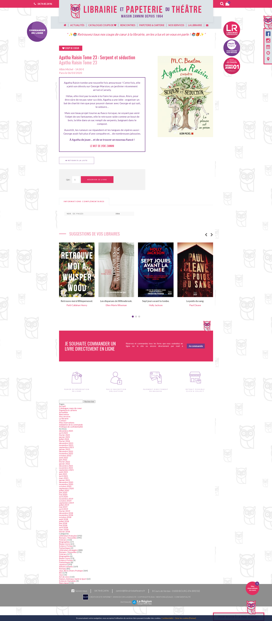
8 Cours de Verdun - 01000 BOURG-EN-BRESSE (176, 591)
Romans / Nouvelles (68, 537)
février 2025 (64, 435)
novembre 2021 (66, 468)
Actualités (77, 25)
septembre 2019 (66, 503)
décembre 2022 (66, 451)
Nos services (176, 25)
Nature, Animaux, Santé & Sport (73, 579)
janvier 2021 (64, 480)
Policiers (63, 540)
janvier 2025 (64, 437)
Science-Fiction (66, 546)
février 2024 (64, 441)
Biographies (64, 542)
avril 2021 (63, 476)
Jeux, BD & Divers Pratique (71, 570)
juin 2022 (63, 459)
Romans (62, 568)
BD (60, 572)
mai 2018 (63, 525)
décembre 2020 (66, 482)
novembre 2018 (66, 515)
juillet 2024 (64, 439)
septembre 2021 (66, 470)
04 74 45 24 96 (45, 3)
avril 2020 (63, 496)
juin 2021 (63, 474)
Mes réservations (66, 422)
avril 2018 (63, 527)
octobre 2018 (65, 517)
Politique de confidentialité (71, 426)
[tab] (84, 201)
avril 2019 (63, 509)
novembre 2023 (66, 445)
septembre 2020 (66, 488)
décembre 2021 (66, 465)
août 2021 (63, 472)
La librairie (195, 25)
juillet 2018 (64, 521)
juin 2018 (63, 523)
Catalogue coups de (102, 25)
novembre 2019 (66, 498)
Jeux (61, 574)
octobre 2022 (65, 455)
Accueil (62, 406)
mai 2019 (63, 507)
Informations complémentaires (84, 201)
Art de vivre (64, 577)
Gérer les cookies (182, 618)
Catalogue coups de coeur (70, 408)
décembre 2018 (66, 513)
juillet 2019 (64, 505)
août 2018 (63, 519)
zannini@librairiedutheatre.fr (130, 590)
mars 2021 (63, 478)
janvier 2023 (64, 449)
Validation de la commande (71, 424)
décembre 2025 (66, 431)
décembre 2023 (66, 443)
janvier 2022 (64, 463)
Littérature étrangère (68, 550)
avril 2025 (63, 433)
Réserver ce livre (97, 179)
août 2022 (63, 457)
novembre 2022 (66, 453)
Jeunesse (63, 564)
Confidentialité (182, 597)
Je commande (196, 346)
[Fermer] (192, 618)
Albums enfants (66, 566)
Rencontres (127, 25)
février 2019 (64, 511)
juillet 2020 (64, 490)
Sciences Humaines (67, 581)
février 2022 (64, 461)
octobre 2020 (65, 486)
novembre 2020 (66, 484)
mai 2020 (63, 494)
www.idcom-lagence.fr (124, 597)
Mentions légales (164, 597)
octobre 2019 (65, 500)
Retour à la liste (77, 160)
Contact (62, 420)
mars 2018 (63, 529)
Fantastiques (64, 548)
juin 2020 (63, 492)
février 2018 (64, 531)
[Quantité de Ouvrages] (76, 179)
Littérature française (68, 535)
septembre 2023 (66, 447)
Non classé (64, 583)
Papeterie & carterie (151, 25)
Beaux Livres (64, 544)
